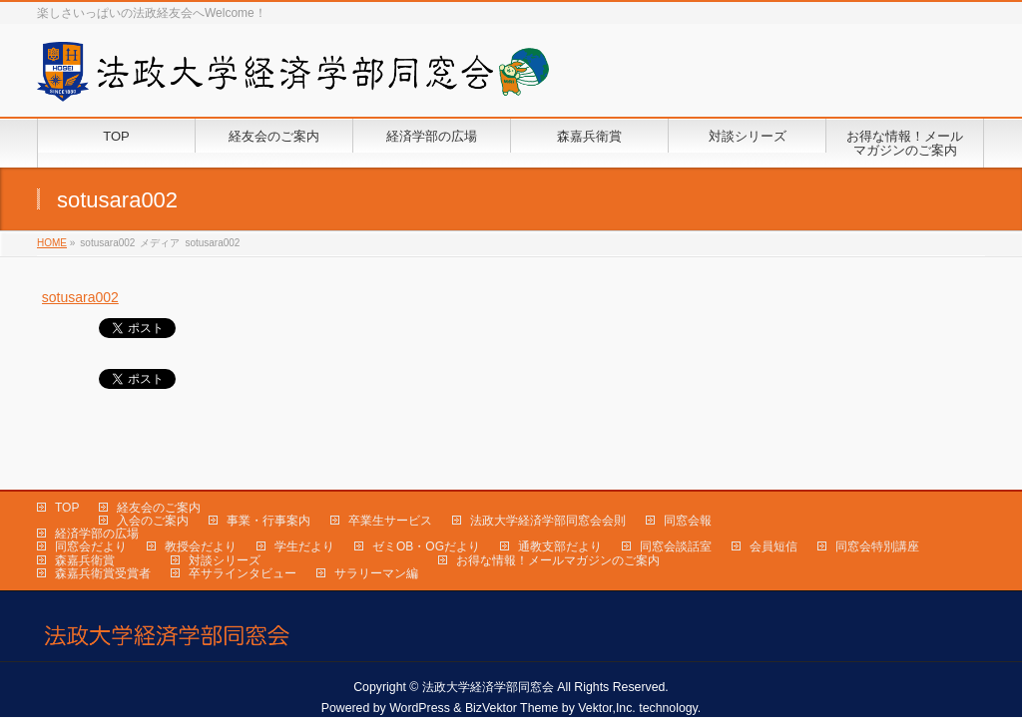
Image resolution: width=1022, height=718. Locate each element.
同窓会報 (688, 486)
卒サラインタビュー (242, 538)
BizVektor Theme (512, 673)
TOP (67, 473)
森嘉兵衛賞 (85, 526)
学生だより (304, 512)
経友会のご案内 (159, 473)
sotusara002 (80, 297)
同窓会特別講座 (877, 512)
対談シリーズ (224, 526)
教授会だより (201, 512)
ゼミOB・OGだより (426, 512)
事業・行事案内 (268, 486)
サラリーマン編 (376, 538)
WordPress (419, 673)
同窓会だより (91, 512)
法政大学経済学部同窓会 (488, 652)
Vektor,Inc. (607, 673)
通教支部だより (560, 512)
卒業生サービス (390, 486)
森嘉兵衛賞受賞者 (103, 538)
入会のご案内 (153, 486)
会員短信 (773, 512)
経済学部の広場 (97, 499)
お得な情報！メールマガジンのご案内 (558, 526)
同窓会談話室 (676, 512)
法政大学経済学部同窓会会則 (548, 486)
